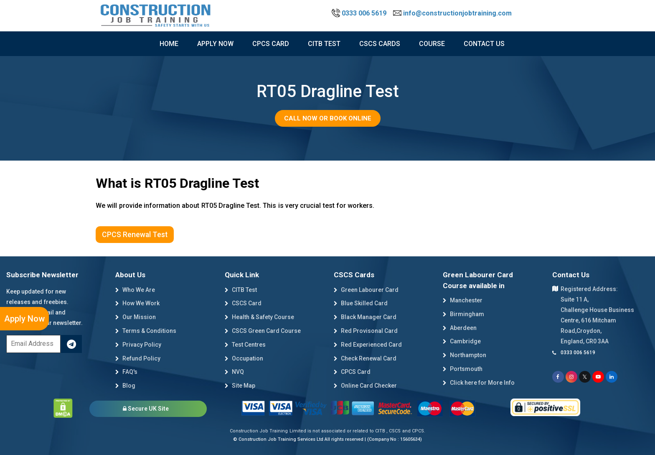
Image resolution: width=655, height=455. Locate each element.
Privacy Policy (138, 344)
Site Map (240, 385)
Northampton (464, 355)
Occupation (244, 358)
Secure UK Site (146, 408)
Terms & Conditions (145, 330)
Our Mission (135, 317)
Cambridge (462, 341)
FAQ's (126, 371)
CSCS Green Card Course (263, 330)
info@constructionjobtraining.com (452, 13)
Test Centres (245, 344)
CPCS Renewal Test (135, 234)
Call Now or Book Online (327, 118)
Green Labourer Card (366, 289)
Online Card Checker (365, 385)
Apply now (215, 44)
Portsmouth (462, 369)
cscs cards (379, 44)
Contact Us (484, 44)
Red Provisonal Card (366, 330)
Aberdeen (460, 328)
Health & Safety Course (259, 317)
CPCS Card (270, 44)
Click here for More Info (479, 382)
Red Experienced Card (368, 344)
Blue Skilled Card (361, 303)
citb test (324, 44)
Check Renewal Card (365, 358)
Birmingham (463, 314)
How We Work (137, 303)
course (432, 44)
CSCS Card (243, 303)
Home (169, 44)
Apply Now (24, 319)
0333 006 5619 (360, 13)
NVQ (234, 371)
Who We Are (135, 289)
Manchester (462, 300)
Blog (125, 385)
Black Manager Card (365, 317)
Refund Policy (137, 358)
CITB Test (241, 289)
